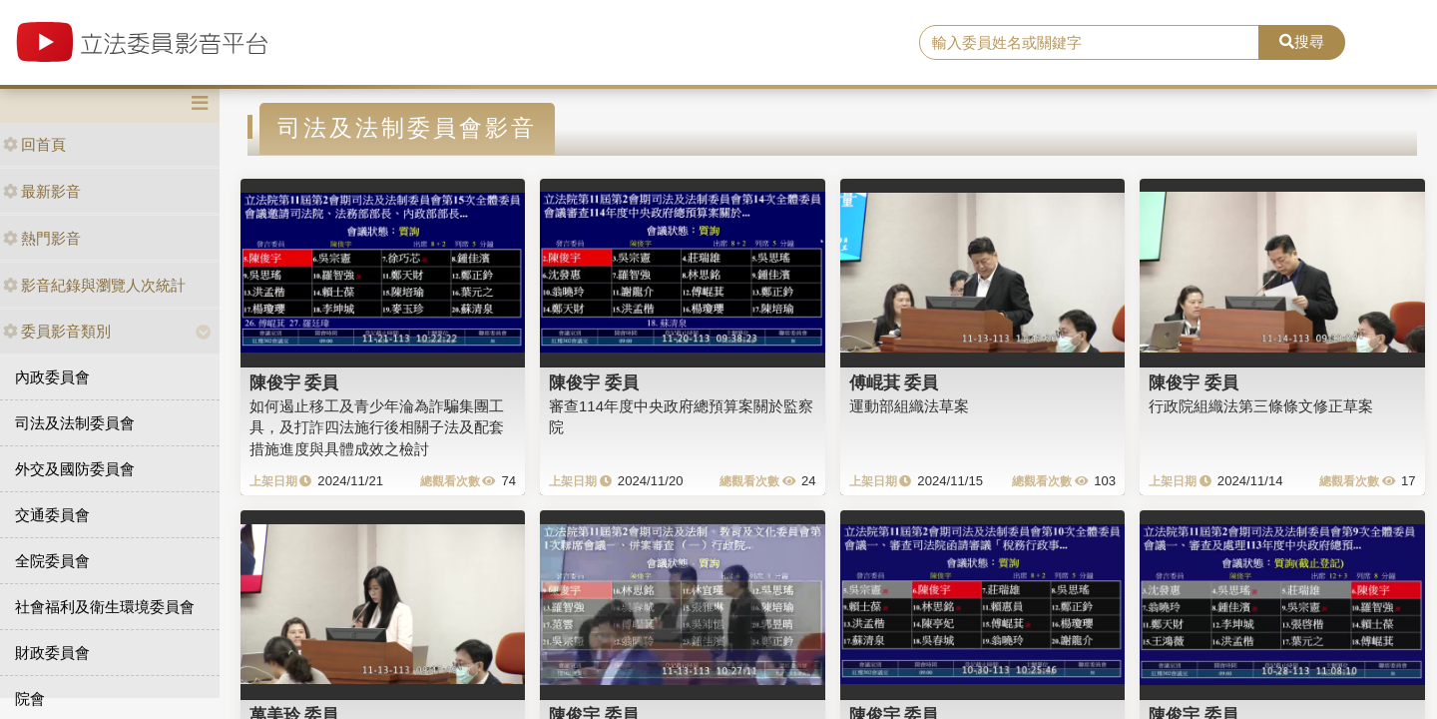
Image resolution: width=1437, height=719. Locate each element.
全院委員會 (52, 560)
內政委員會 (52, 376)
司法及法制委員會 (75, 422)
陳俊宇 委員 (294, 382)
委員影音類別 (57, 331)
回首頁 (34, 144)
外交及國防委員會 (75, 468)
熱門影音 (42, 238)
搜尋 (1301, 41)
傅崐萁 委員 (894, 382)
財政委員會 (52, 652)
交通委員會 (52, 514)
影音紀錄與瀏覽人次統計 (94, 285)
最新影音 (42, 191)
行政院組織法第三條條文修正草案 (1261, 405)
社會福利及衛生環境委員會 (105, 606)
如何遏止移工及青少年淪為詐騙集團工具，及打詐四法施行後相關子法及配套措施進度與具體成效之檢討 (376, 427)
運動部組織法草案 (909, 405)
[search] (1089, 43)
